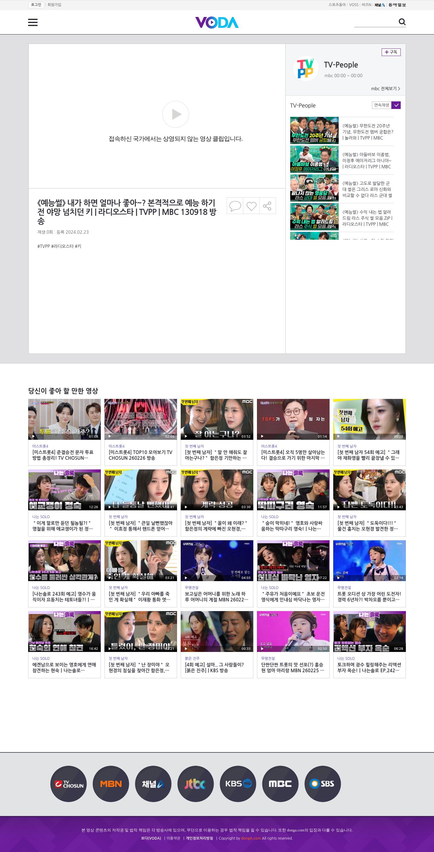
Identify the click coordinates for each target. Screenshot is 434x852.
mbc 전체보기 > (385, 89)
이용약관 (173, 838)
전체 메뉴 (33, 22)
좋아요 (251, 205)
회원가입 (54, 5)
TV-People (341, 65)
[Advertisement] (156, 273)
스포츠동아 (337, 5)
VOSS (354, 5)
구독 (391, 52)
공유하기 (268, 205)
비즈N (366, 5)
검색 (402, 21)
